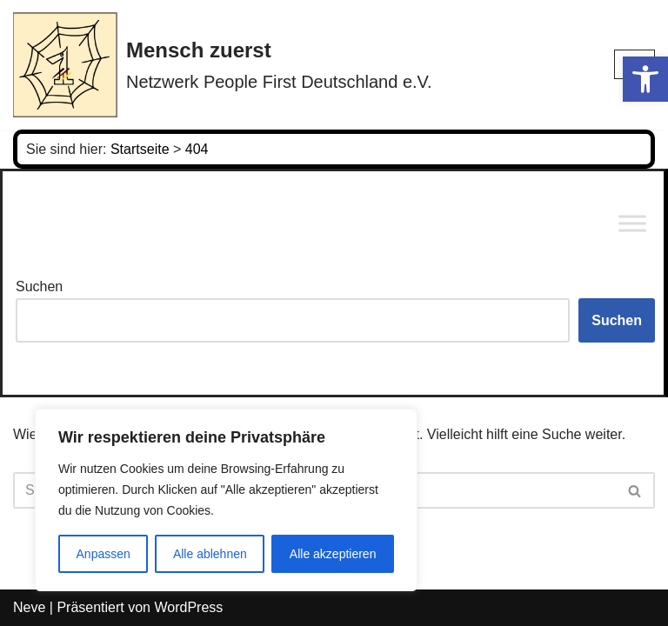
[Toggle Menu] (632, 224)
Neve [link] (29, 607)
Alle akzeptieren (333, 554)
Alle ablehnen (210, 554)
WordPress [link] (188, 607)
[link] (645, 79)
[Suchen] (635, 490)
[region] (226, 500)
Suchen (39, 286)
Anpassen (103, 554)
